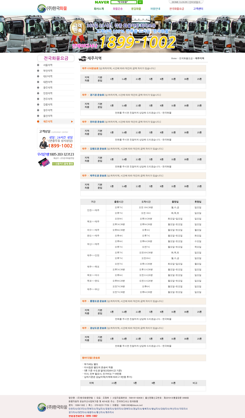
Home (174, 58)
